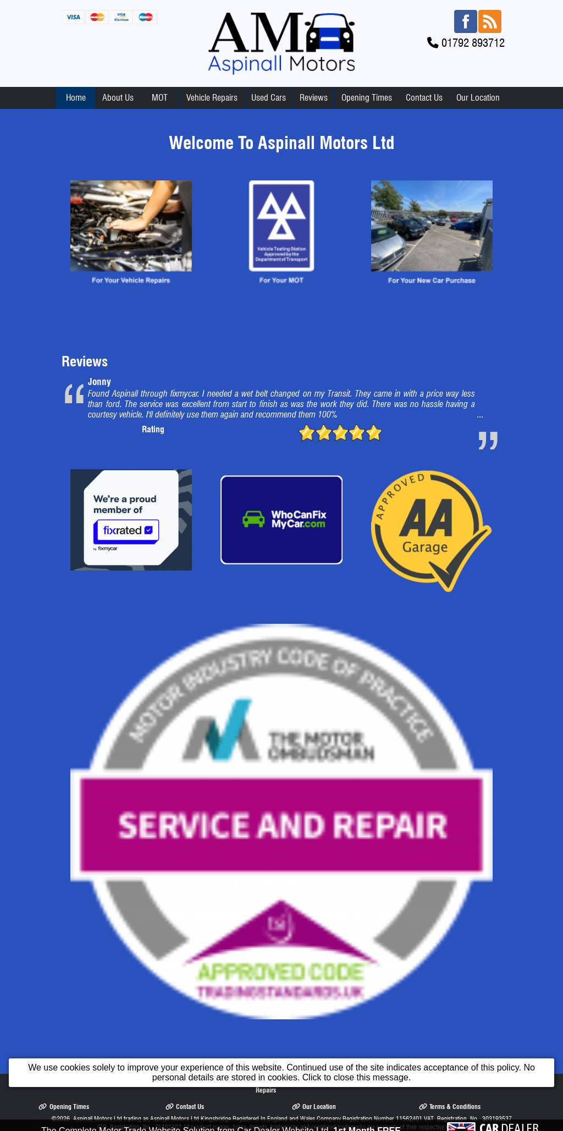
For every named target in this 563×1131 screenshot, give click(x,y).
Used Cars (268, 97)
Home (76, 97)
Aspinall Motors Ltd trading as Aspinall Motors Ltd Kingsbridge (152, 1118)
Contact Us (424, 97)
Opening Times (366, 97)
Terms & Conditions (450, 1106)
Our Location (478, 97)
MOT (160, 97)
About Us (118, 97)
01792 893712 (473, 43)
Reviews (314, 97)
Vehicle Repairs (212, 97)
